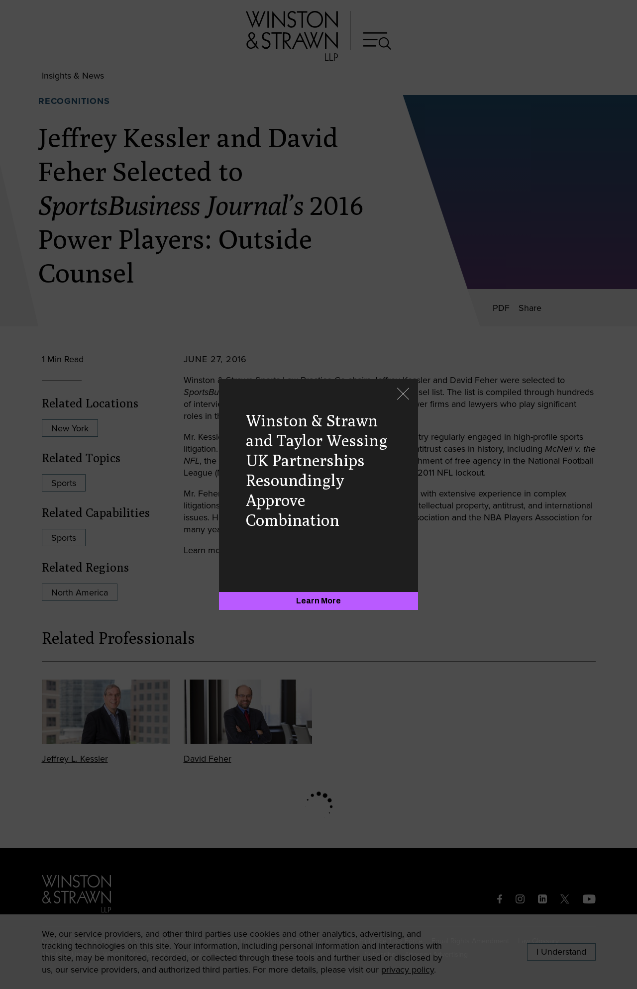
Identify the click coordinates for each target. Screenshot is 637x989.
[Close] (403, 394)
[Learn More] (318, 601)
